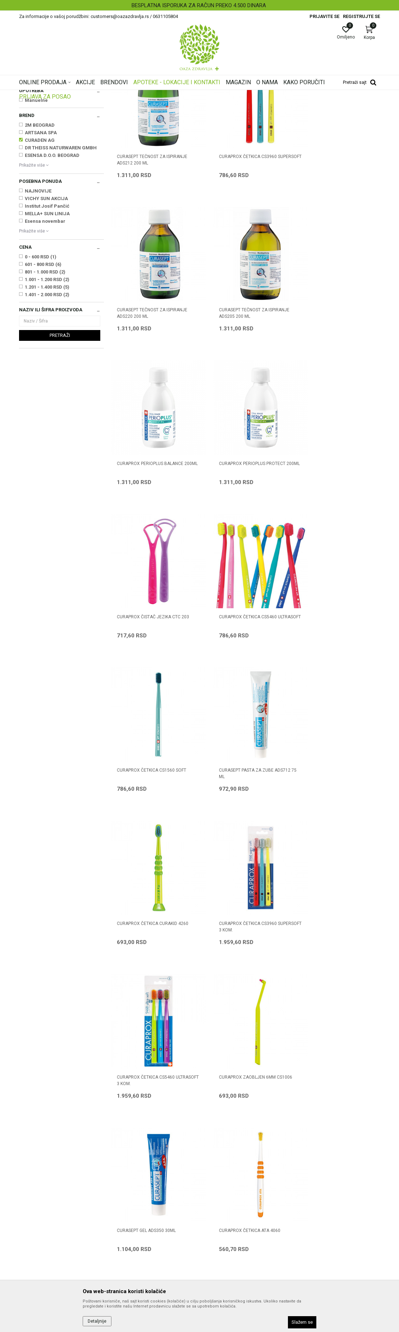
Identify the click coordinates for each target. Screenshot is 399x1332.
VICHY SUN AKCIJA (46, 288)
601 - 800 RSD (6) (43, 354)
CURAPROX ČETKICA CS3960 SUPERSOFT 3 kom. (330, 669)
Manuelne (36, 190)
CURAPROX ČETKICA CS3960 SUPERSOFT (238, 239)
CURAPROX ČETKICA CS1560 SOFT (335, 522)
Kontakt (120, 1177)
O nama (120, 1157)
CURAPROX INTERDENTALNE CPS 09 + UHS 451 (337, 956)
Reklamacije (217, 1228)
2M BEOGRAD (40, 215)
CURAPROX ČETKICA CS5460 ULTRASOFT (238, 526)
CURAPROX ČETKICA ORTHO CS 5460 (240, 956)
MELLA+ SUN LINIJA (47, 303)
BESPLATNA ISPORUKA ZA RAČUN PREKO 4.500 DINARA (199, 5)
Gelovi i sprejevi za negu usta (51, 150)
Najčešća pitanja (129, 1187)
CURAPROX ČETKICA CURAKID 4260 (244, 666)
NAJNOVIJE (38, 281)
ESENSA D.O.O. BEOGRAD (52, 245)
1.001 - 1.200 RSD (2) (47, 369)
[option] (199, 5)
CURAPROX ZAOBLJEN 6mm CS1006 (245, 809)
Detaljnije (97, 1321)
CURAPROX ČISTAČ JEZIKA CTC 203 (153, 522)
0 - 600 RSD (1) (40, 346)
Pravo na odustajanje (227, 1248)
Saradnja (121, 1167)
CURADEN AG (40, 230)
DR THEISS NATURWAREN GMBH (61, 237)
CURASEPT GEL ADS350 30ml (330, 809)
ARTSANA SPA (41, 222)
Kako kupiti (215, 1177)
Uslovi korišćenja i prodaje (232, 1157)
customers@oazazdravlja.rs (51, 1211)
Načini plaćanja (220, 1187)
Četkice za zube (39, 136)
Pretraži (60, 425)
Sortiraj (225, 106)
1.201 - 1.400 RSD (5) (47, 377)
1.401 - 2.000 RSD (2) (47, 384)
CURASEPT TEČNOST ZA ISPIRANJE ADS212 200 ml (152, 239)
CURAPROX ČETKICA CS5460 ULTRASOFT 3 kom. (146, 812)
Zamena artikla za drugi (230, 1217)
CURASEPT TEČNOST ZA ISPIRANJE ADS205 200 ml (152, 383)
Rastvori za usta (38, 143)
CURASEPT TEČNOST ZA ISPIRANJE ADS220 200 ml (336, 239)
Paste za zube (36, 128)
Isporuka (213, 1207)
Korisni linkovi (126, 1197)
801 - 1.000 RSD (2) (45, 362)
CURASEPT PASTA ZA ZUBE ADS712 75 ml (152, 669)
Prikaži (287, 106)
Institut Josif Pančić (47, 296)
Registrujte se (361, 16)
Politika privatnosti (224, 1167)
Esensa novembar (45, 311)
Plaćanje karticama (225, 1197)
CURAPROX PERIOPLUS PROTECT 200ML (334, 383)
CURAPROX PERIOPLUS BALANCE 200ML (242, 383)
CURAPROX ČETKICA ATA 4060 (147, 952)
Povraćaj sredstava (225, 1238)
